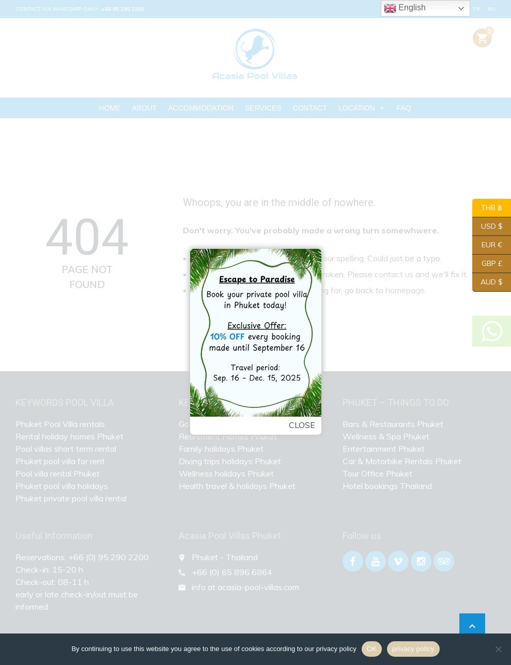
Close (299, 424)
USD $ (487, 226)
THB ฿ (487, 208)
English (405, 8)
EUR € (487, 245)
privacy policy (413, 649)
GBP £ (487, 264)
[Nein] (498, 649)
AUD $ (487, 282)
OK (372, 649)
